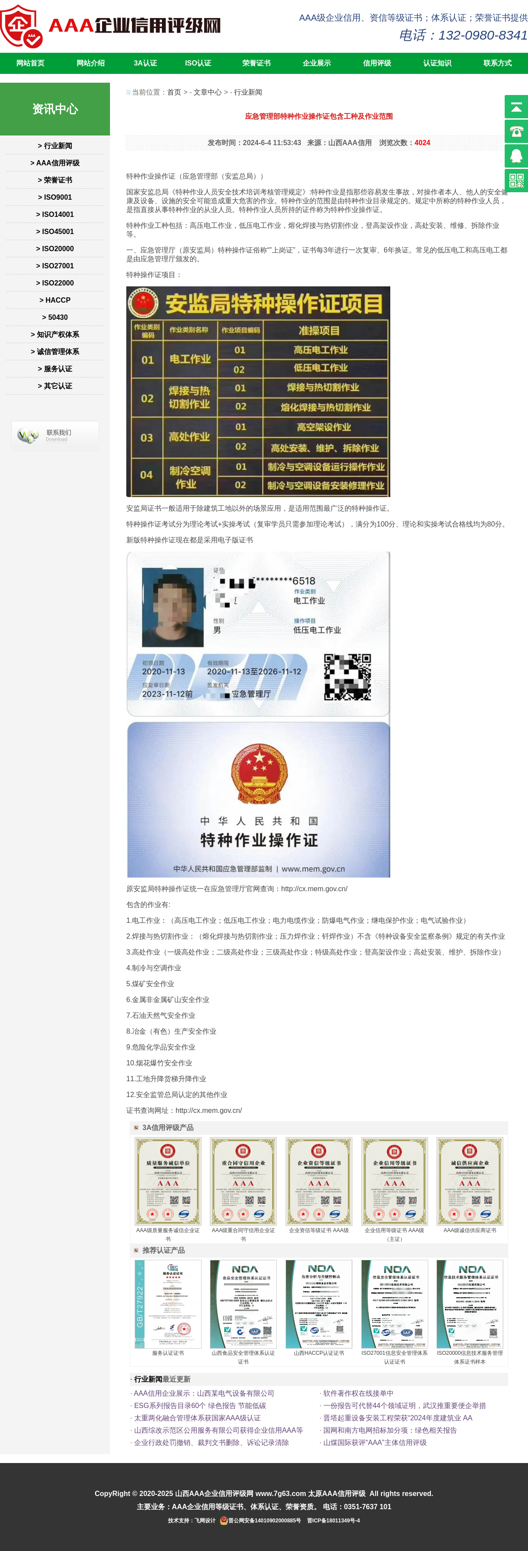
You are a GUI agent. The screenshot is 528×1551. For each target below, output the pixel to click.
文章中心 (208, 92)
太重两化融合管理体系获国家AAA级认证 (197, 1418)
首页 (174, 92)
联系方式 (498, 63)
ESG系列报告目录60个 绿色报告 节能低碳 (200, 1405)
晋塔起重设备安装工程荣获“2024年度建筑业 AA (398, 1418)
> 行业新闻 (55, 146)
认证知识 (437, 63)
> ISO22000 (55, 283)
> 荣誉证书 (55, 180)
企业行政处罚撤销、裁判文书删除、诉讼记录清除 (211, 1442)
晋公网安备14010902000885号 (264, 1521)
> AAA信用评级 (55, 163)
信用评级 (377, 63)
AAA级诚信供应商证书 (470, 1230)
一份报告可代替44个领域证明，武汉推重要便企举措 (404, 1405)
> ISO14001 (55, 214)
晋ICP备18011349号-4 (333, 1521)
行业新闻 (248, 92)
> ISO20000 (55, 248)
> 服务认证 (55, 369)
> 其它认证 (55, 386)
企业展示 (317, 63)
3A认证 (145, 63)
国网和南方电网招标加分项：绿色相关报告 (390, 1430)
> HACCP (55, 300)
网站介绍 (91, 63)
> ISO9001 (55, 197)
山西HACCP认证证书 (319, 1353)
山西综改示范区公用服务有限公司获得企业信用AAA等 (218, 1430)
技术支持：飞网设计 (192, 1521)
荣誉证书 (256, 63)
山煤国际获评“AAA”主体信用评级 (375, 1442)
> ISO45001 (55, 231)
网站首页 (30, 63)
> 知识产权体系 (55, 334)
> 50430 (55, 317)
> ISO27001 (55, 266)
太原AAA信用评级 (337, 1493)
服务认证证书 (168, 1353)
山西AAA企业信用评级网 (214, 1493)
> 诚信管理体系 (55, 351)
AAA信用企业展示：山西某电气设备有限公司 (204, 1393)
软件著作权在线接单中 (358, 1393)
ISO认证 (198, 63)
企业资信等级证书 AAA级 (318, 1230)
